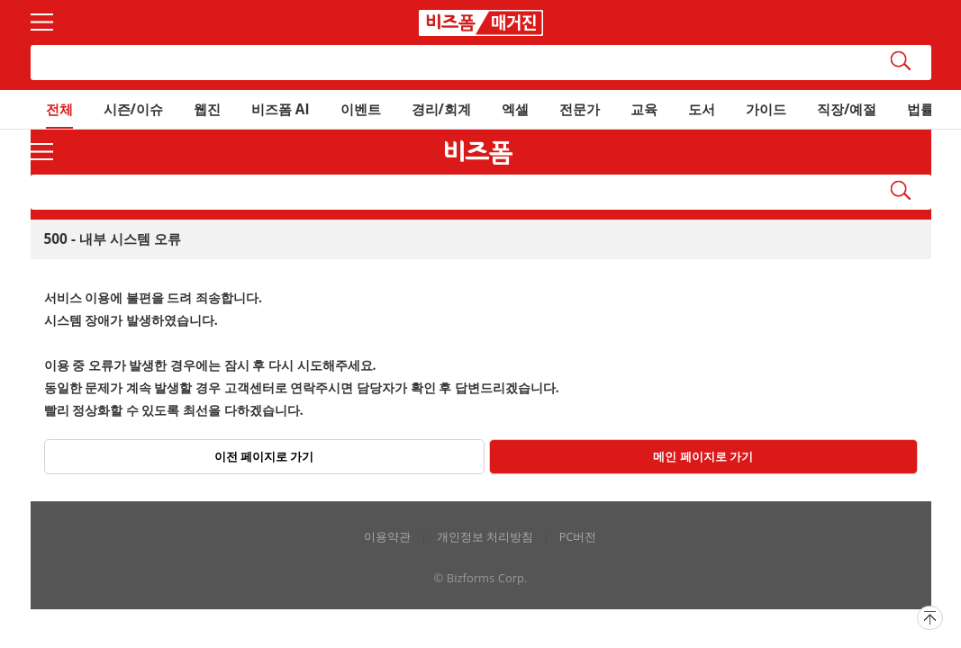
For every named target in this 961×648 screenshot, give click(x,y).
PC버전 (578, 536)
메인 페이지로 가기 (703, 456)
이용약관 (387, 536)
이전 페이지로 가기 (264, 456)
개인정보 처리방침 (485, 536)
